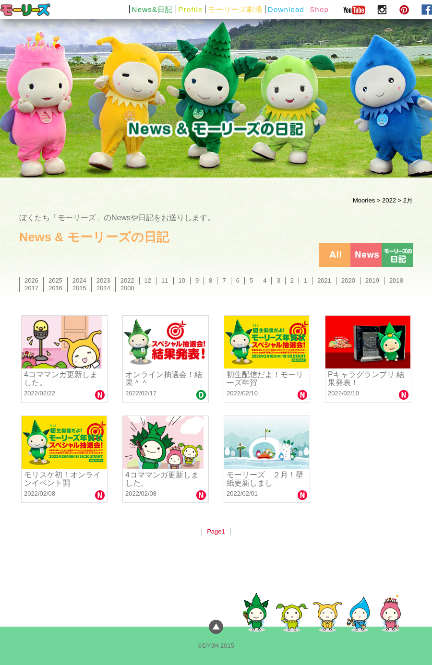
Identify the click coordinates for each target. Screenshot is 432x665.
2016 (55, 288)
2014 (103, 288)
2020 (348, 280)
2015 (79, 288)
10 (182, 280)
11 (164, 280)
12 (147, 280)
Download (286, 9)
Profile (191, 9)
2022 (389, 200)
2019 (372, 280)
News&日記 (152, 9)
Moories (364, 200)
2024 (79, 280)
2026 (31, 280)
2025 (55, 280)
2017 (31, 288)
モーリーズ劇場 (235, 9)
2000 (127, 288)
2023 (103, 280)
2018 (396, 280)
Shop (319, 9)
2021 (324, 280)
